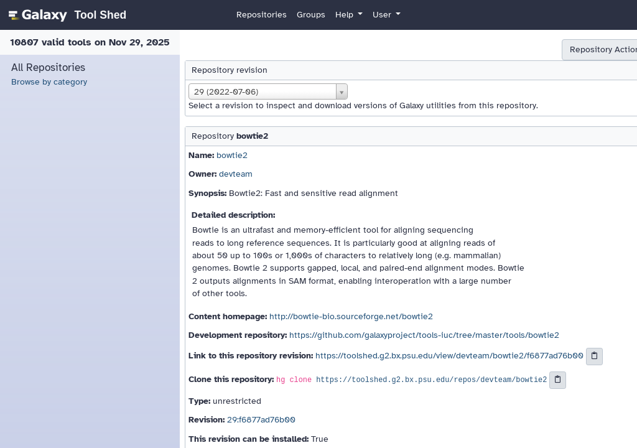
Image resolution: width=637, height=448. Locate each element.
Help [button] (345, 14)
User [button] (383, 14)
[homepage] (65, 15)
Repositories (261, 14)
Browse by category (49, 82)
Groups (311, 14)
